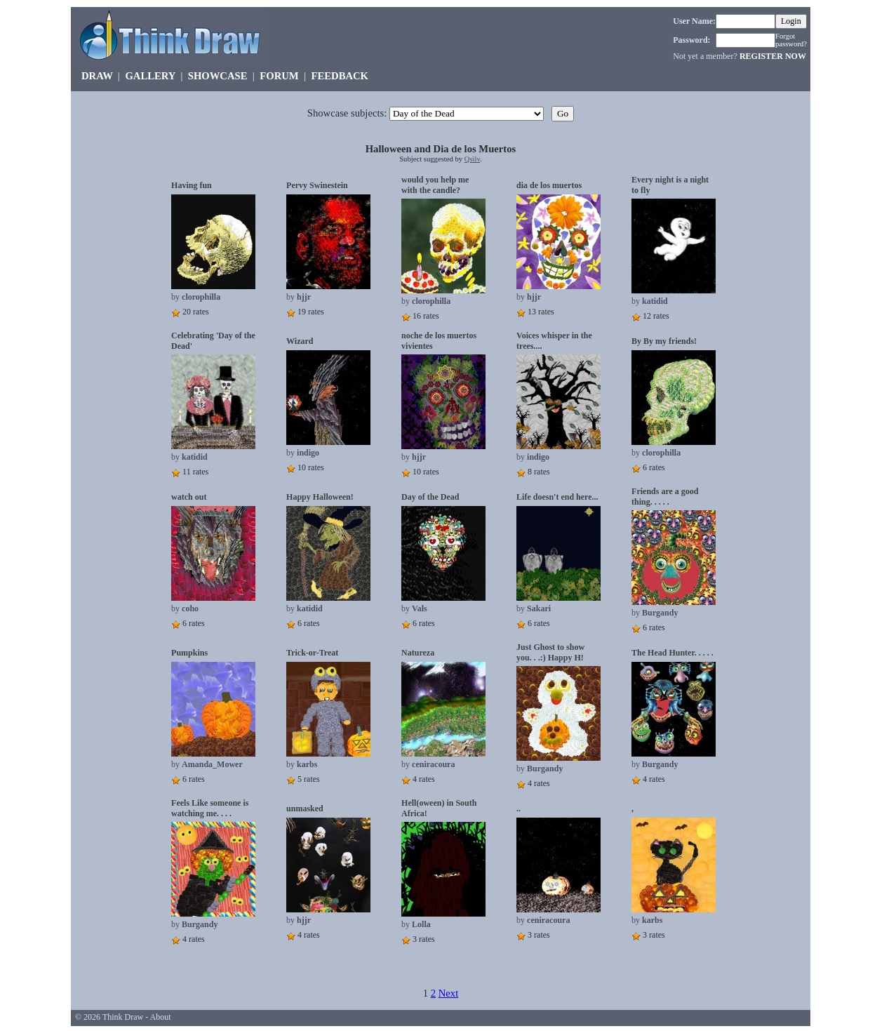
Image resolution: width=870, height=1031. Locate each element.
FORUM (279, 75)
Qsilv (472, 159)
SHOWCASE (218, 75)
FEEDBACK (340, 75)
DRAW (97, 75)
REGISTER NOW (773, 56)
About (160, 1017)
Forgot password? (791, 40)
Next (449, 993)
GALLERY (150, 75)
